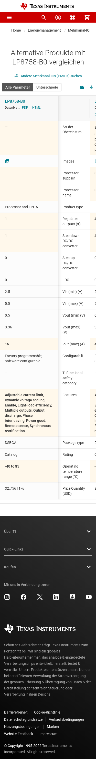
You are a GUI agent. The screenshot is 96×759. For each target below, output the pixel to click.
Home (16, 30)
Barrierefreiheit (16, 708)
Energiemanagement (44, 30)
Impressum (48, 730)
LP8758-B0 (15, 101)
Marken (53, 722)
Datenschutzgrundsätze (23, 715)
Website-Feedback (18, 730)
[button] (9, 17)
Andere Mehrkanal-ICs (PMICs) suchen (48, 76)
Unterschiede (47, 87)
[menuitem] (44, 17)
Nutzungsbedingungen (22, 722)
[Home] (47, 6)
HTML (36, 107)
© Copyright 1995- (22, 741)
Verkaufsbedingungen (66, 715)
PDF (25, 107)
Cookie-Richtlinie (47, 708)
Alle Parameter (17, 87)
